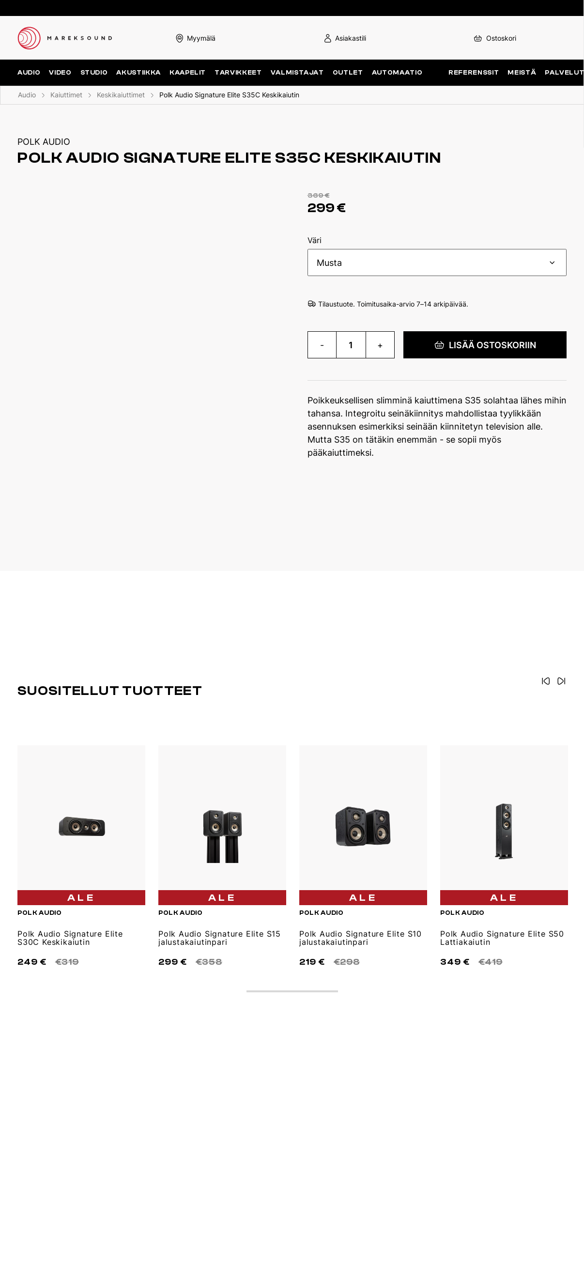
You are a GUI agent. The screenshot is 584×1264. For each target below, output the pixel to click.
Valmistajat (297, 72)
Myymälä (195, 38)
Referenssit (473, 72)
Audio (27, 95)
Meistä (521, 72)
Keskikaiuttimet (121, 95)
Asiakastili (344, 38)
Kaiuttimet (66, 95)
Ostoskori (494, 38)
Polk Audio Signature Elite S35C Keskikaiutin (229, 95)
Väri (314, 240)
